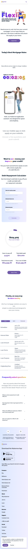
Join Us (3, 499)
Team (3, 506)
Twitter (3, 530)
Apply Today (14, 272)
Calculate (14, 218)
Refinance (4, 476)
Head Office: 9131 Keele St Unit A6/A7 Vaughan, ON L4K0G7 (13, 464)
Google (3, 512)
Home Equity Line (6, 482)
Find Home (4, 490)
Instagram (4, 536)
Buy (3, 473)
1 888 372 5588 (5, 521)
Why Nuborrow (5, 496)
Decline (12, 545)
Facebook (4, 527)
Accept (5, 545)
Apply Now (14, 40)
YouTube (4, 533)
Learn (3, 503)
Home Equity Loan (6, 479)
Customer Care (5, 518)
